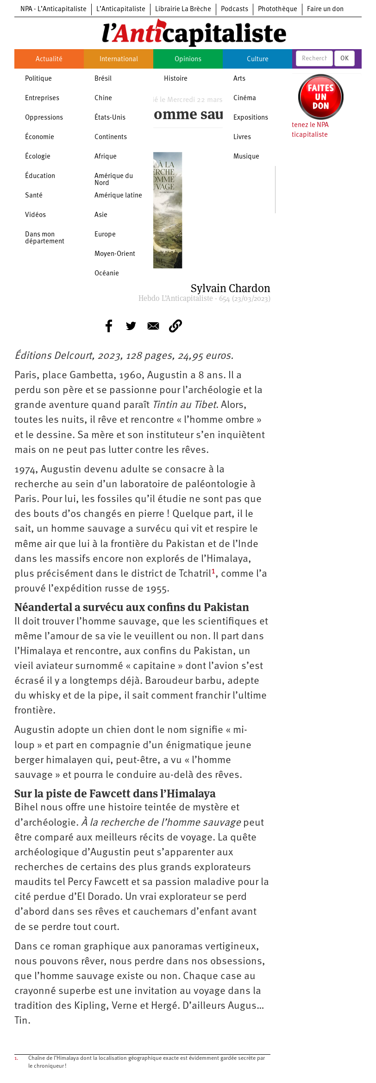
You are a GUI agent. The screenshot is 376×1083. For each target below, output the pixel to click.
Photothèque (277, 9)
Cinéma (244, 98)
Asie (100, 215)
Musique (246, 156)
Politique (38, 79)
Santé (34, 195)
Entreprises (42, 98)
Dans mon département (44, 238)
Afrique (105, 156)
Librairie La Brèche (183, 9)
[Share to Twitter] (131, 326)
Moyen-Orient (114, 254)
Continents (110, 137)
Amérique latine (118, 195)
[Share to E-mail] (153, 326)
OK (344, 58)
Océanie (106, 273)
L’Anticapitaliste (120, 9)
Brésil (103, 79)
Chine (103, 98)
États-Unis (109, 118)
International (119, 59)
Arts (239, 79)
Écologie (37, 156)
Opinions (188, 59)
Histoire (176, 79)
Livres (242, 137)
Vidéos (35, 215)
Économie (39, 137)
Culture (258, 59)
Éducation (40, 176)
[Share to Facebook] (109, 326)
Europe (105, 234)
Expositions (250, 118)
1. (16, 1058)
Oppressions (44, 118)
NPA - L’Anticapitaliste (53, 9)
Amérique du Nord (113, 180)
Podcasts (234, 9)
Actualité (49, 59)
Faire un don (325, 9)
